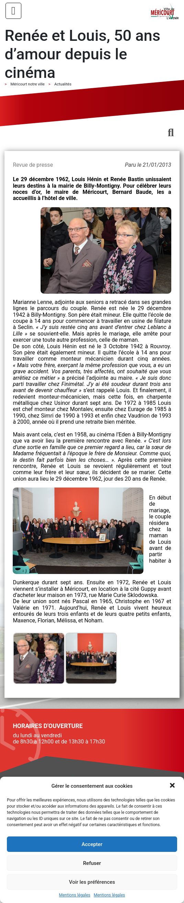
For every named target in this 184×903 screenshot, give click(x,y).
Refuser (92, 863)
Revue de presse (33, 165)
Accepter (92, 844)
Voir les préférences (92, 882)
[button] (173, 786)
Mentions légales (74, 895)
